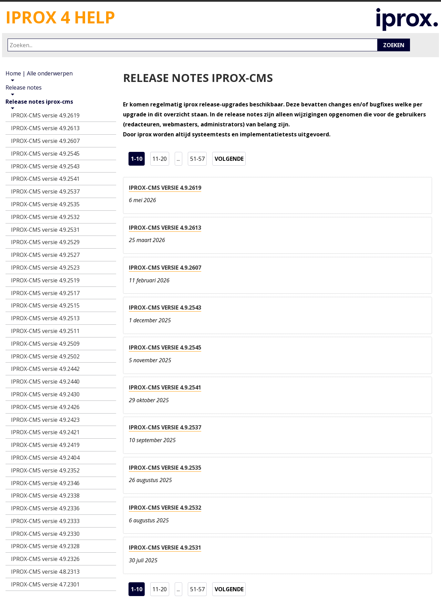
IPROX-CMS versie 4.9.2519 (45, 280)
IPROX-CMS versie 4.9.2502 (45, 356)
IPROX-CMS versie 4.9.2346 (45, 483)
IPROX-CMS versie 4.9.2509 (45, 343)
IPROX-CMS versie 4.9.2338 (45, 495)
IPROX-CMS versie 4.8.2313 (45, 571)
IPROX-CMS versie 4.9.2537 (165, 427)
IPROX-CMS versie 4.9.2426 (45, 407)
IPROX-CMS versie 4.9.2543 (165, 307)
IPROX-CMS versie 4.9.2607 (165, 267)
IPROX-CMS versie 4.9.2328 (45, 546)
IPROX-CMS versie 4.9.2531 (165, 547)
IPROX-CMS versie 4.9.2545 (165, 347)
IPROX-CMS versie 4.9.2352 (45, 470)
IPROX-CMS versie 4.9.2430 (45, 394)
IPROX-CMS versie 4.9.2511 (45, 331)
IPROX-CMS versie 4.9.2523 (45, 267)
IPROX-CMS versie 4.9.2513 (45, 318)
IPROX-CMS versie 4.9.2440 (45, 381)
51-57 (198, 158)
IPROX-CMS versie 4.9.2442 (45, 369)
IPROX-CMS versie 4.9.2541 (165, 387)
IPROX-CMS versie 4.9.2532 (165, 507)
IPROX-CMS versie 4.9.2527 (45, 255)
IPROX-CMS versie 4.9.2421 (45, 432)
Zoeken (393, 45)
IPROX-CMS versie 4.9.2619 (165, 187)
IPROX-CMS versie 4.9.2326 (45, 559)
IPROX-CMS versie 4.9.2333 (45, 521)
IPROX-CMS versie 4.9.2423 (45, 420)
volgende (230, 158)
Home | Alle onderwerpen (39, 73)
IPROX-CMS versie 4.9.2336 (45, 508)
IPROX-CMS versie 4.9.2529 (45, 242)
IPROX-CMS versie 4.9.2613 (165, 227)
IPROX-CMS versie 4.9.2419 (45, 445)
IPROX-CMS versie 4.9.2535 (165, 467)
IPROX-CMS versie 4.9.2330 (45, 534)
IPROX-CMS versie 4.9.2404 (45, 457)
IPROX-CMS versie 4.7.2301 (45, 584)
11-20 (160, 158)
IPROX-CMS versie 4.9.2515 (45, 305)
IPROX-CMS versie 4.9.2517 (45, 293)
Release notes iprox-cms (39, 101)
